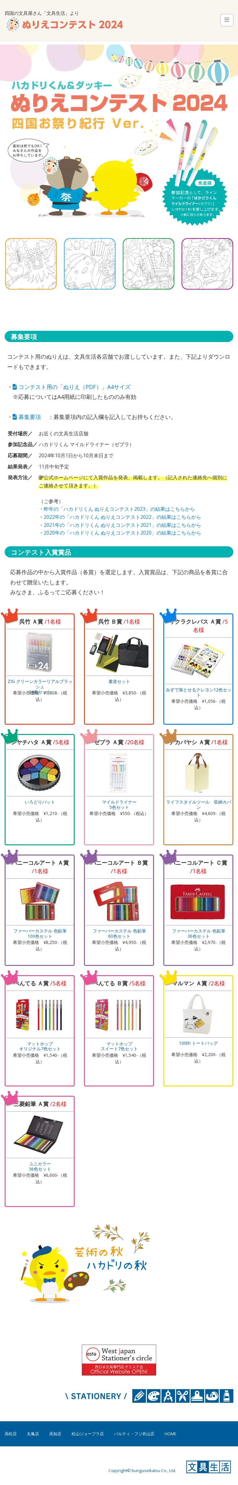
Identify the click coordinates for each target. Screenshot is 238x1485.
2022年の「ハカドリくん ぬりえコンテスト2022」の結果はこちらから (122, 517)
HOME (170, 1433)
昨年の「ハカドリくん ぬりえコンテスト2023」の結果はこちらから (119, 509)
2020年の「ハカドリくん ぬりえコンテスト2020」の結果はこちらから (122, 532)
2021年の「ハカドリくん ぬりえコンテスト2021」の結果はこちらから (122, 525)
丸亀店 (33, 1433)
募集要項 (27, 416)
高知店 (55, 1433)
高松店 (11, 1433)
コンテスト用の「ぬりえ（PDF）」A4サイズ (71, 386)
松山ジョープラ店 (88, 1433)
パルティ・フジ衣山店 (134, 1433)
